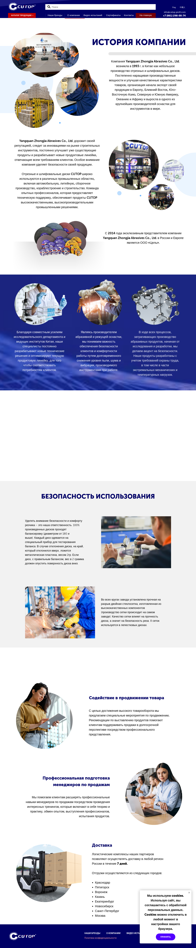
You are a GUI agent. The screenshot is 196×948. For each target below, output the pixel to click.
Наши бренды (92, 933)
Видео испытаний (137, 933)
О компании (113, 933)
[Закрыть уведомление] (189, 892)
